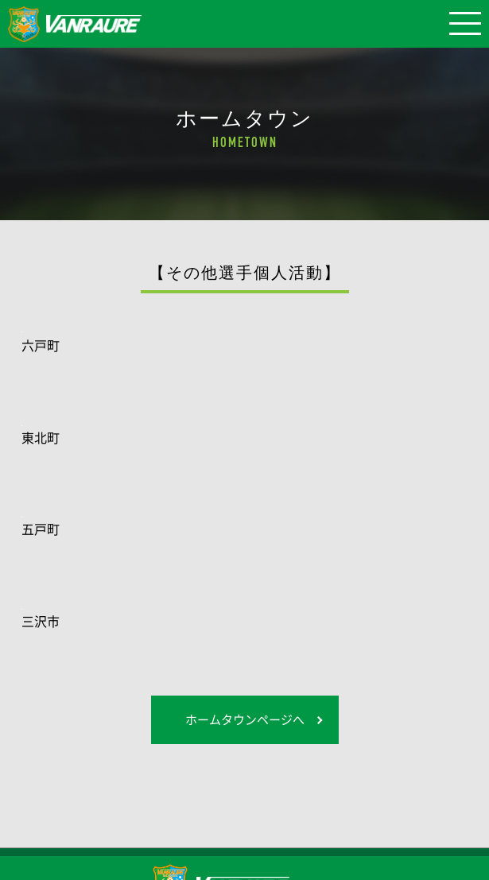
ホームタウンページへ (245, 719)
